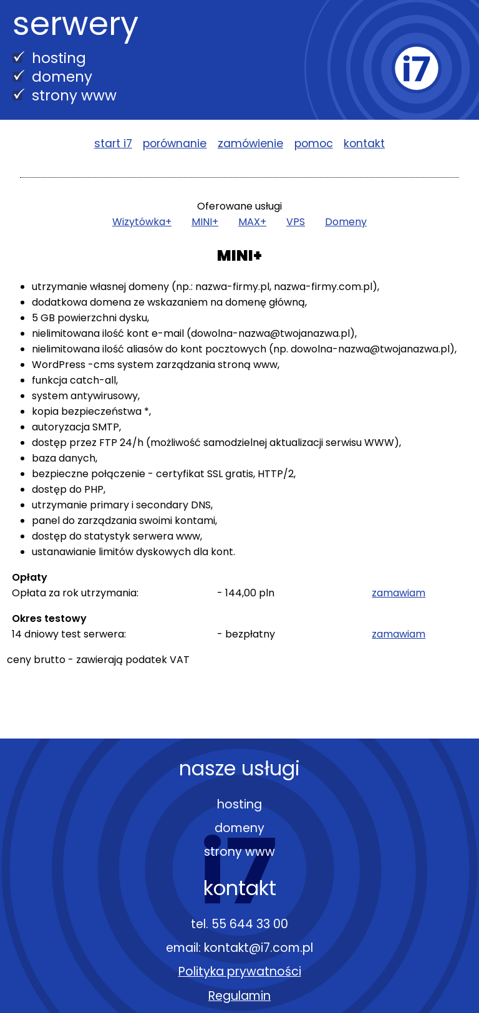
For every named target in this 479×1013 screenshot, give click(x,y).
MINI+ (204, 222)
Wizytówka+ (142, 222)
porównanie (174, 143)
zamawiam (398, 593)
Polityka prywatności (239, 971)
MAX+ (252, 222)
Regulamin (239, 995)
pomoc (313, 143)
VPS (295, 222)
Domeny (346, 222)
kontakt (364, 143)
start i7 (113, 143)
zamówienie (250, 143)
